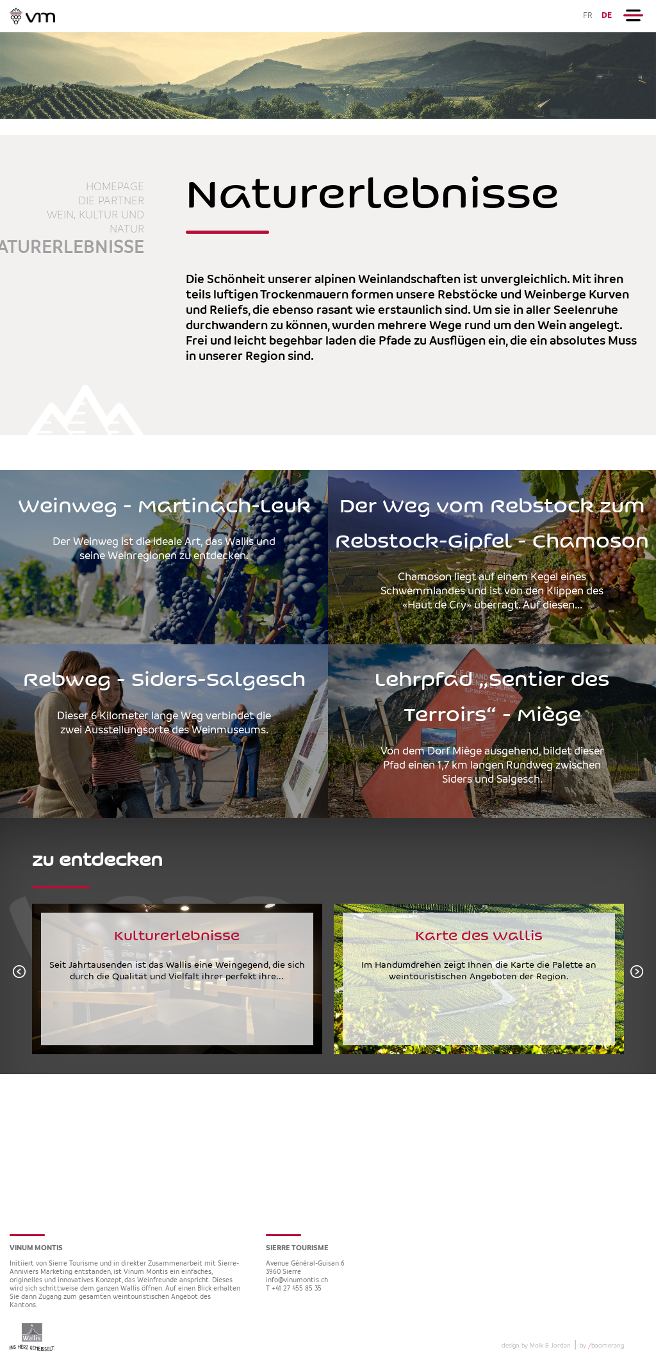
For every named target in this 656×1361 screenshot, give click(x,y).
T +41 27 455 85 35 (294, 1288)
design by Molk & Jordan (536, 1345)
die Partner (111, 201)
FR (588, 16)
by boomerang (602, 1345)
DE (607, 16)
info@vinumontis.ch (297, 1280)
